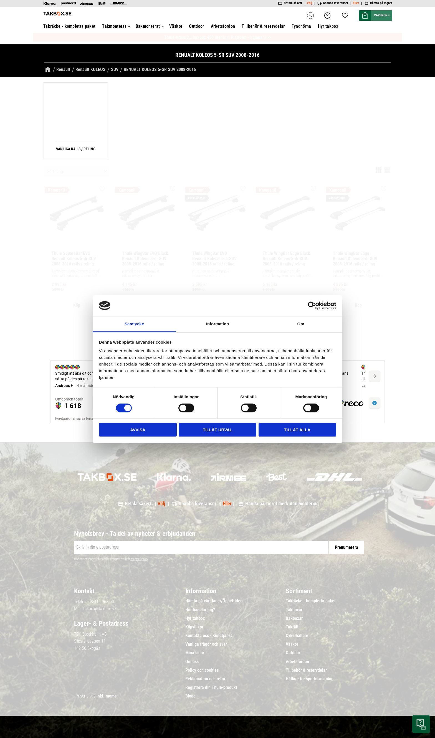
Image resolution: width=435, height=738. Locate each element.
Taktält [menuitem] (292, 627)
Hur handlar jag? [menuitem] (200, 609)
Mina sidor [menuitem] (194, 652)
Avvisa (137, 429)
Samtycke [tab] (134, 323)
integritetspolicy (139, 559)
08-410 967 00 (101, 601)
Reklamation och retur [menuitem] (205, 678)
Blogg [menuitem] (190, 696)
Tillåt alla (297, 429)
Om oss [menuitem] (192, 661)
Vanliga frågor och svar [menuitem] (206, 644)
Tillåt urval (217, 429)
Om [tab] (300, 323)
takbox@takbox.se (99, 608)
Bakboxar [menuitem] (294, 618)
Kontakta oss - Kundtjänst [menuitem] (208, 635)
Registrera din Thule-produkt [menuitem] (211, 687)
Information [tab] (217, 323)
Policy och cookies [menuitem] (202, 670)
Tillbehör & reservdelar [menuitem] (306, 670)
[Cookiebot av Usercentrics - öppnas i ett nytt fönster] (312, 305)
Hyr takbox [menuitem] (195, 618)
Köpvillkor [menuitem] (194, 627)
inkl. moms (107, 696)
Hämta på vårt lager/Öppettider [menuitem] (213, 600)
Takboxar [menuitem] (294, 609)
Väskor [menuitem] (292, 644)
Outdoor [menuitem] (293, 652)
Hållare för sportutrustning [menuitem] (309, 678)
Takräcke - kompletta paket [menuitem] (311, 600)
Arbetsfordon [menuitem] (297, 661)
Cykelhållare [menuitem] (297, 635)
